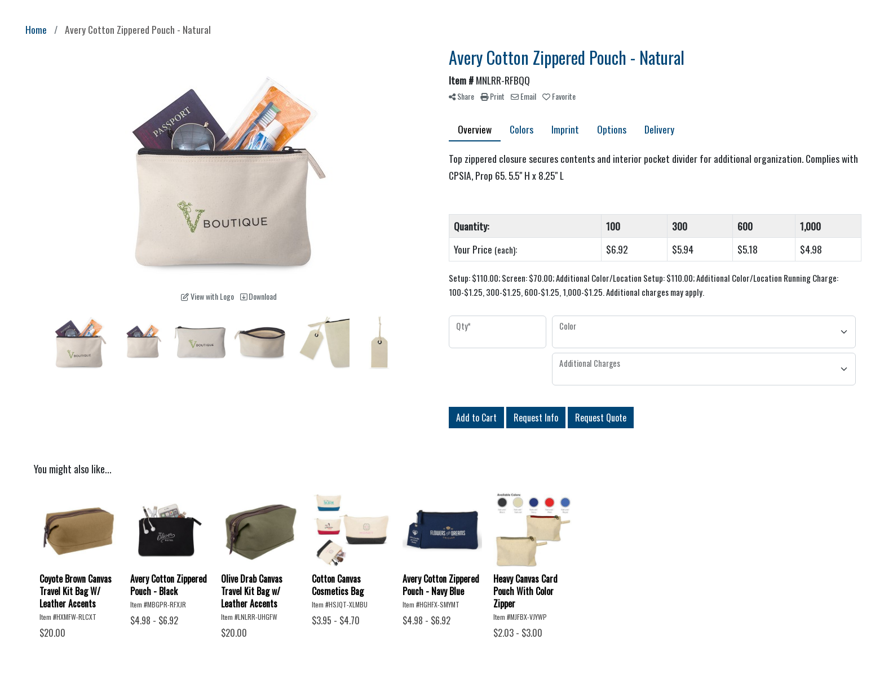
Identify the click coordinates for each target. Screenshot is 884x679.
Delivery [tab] (659, 129)
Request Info (536, 417)
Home (36, 29)
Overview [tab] (475, 129)
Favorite (559, 96)
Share (461, 96)
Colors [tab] (521, 129)
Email (523, 96)
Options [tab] (611, 129)
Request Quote (600, 417)
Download (258, 296)
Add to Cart (476, 417)
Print (492, 96)
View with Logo (207, 296)
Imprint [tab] (565, 129)
